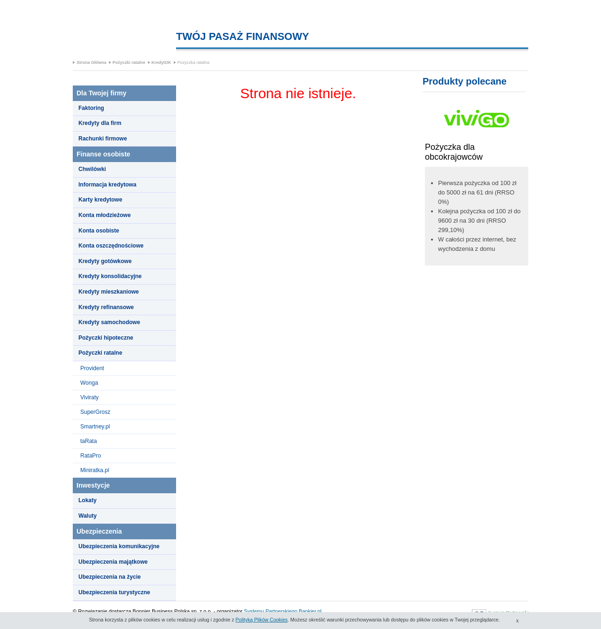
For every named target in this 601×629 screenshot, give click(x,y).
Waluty (87, 516)
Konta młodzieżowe (104, 215)
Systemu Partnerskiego (271, 611)
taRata (88, 441)
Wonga (89, 383)
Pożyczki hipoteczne (105, 337)
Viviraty (89, 397)
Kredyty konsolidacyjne (110, 276)
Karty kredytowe (100, 199)
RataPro (90, 455)
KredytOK (161, 62)
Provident (92, 368)
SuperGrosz (95, 412)
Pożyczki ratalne (129, 62)
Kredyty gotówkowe (104, 261)
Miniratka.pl (94, 470)
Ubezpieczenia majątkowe (112, 562)
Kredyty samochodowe (109, 322)
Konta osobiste (98, 230)
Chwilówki (92, 169)
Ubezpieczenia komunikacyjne (119, 546)
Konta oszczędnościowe (111, 245)
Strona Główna (92, 62)
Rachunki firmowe (102, 138)
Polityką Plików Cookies (262, 619)
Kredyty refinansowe (106, 307)
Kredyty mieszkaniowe (108, 291)
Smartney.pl (95, 426)
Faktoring (91, 108)
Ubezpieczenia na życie (109, 577)
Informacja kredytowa (107, 184)
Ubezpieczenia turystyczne (114, 592)
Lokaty (87, 500)
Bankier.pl (310, 611)
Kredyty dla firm (99, 123)
